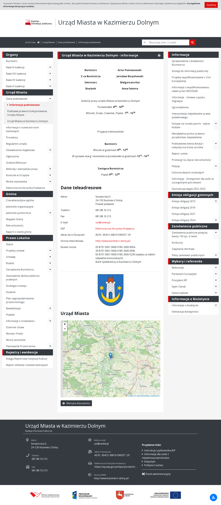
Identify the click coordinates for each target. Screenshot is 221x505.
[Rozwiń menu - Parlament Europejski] (216, 274)
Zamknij (211, 5)
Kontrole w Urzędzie (17, 175)
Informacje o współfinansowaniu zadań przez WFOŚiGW (190, 89)
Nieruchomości (14, 225)
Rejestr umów (180, 153)
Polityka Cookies (153, 465)
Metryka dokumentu (76, 403)
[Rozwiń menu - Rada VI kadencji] (50, 86)
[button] (64, 324)
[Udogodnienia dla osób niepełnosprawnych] (213, 497)
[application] (110, 358)
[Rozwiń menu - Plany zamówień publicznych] (216, 255)
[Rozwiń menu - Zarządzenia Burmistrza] (50, 269)
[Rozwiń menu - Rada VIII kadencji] (50, 74)
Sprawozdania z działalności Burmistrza (188, 62)
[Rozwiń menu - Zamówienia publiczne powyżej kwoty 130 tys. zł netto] (216, 234)
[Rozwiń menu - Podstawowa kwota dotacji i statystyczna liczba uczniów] (216, 145)
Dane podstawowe (66, 42)
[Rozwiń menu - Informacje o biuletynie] (216, 305)
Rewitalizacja (13, 308)
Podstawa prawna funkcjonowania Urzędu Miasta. (27, 113)
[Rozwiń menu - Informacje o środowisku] (50, 321)
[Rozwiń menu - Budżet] (50, 263)
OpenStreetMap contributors (148, 396)
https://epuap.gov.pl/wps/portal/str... (115, 466)
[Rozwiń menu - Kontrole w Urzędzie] (50, 175)
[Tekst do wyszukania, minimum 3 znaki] (168, 42)
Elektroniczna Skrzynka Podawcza (25, 188)
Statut (9, 244)
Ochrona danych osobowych (188, 172)
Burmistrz (11, 61)
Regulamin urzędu (16, 143)
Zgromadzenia (180, 107)
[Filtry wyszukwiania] (144, 42)
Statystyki (149, 461)
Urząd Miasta (49, 42)
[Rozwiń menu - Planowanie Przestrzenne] (50, 346)
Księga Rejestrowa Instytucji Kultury (26, 358)
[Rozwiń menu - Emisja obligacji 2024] (216, 220)
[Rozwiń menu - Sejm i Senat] (216, 286)
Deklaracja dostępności (185, 311)
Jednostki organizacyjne (19, 206)
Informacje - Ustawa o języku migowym (188, 99)
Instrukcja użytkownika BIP (159, 450)
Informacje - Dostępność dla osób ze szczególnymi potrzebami (193, 180)
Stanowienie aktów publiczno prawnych (23, 277)
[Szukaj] (192, 42)
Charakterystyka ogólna (20, 200)
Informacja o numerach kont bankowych (22, 129)
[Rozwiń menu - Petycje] (216, 166)
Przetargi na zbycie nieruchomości (191, 160)
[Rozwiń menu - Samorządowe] (216, 293)
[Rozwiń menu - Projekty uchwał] (50, 251)
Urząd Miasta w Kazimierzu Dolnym (27, 121)
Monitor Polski (14, 333)
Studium (11, 292)
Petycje (176, 166)
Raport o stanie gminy (18, 232)
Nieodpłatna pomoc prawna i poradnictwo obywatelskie (188, 135)
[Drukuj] (159, 55)
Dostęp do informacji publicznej (190, 71)
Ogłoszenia (12, 156)
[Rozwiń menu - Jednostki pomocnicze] (50, 213)
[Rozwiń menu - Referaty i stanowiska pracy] (50, 169)
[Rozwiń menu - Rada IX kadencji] (50, 67)
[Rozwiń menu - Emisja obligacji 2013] (216, 201)
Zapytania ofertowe (183, 249)
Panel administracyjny (156, 474)
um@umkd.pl (102, 222)
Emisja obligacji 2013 (183, 201)
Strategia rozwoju (16, 285)
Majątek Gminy (14, 219)
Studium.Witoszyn (16, 162)
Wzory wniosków (15, 340)
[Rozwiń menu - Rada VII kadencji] (50, 80)
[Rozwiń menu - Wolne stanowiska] (50, 181)
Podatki (10, 314)
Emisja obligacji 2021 (183, 214)
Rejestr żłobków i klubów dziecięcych (27, 365)
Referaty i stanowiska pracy (22, 169)
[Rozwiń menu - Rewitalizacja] (50, 308)
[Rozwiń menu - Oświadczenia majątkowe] (50, 150)
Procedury (12, 137)
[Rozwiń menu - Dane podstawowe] (50, 99)
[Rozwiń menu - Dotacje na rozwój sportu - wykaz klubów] (216, 125)
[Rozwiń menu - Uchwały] (50, 257)
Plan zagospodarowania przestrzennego (20, 300)
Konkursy (177, 242)
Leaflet (129, 396)
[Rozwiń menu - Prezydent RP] (216, 280)
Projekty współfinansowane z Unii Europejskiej (191, 79)
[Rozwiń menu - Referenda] (216, 268)
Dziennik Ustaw (15, 327)
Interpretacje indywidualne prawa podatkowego (191, 115)
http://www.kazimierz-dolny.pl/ (112, 241)
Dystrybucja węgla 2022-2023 (188, 188)
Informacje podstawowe (89, 42)
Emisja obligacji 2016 (183, 207)
